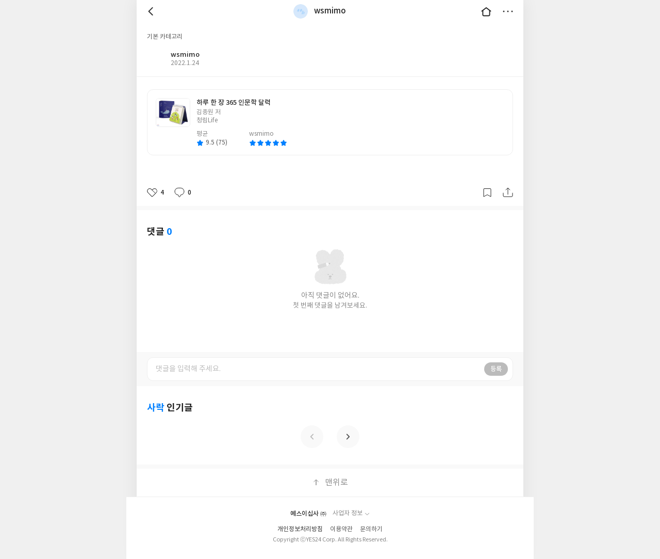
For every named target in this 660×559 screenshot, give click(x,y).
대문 (486, 11)
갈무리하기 (487, 192)
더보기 (508, 11)
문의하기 (371, 529)
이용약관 (341, 529)
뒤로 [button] (152, 11)
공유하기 (508, 192)
